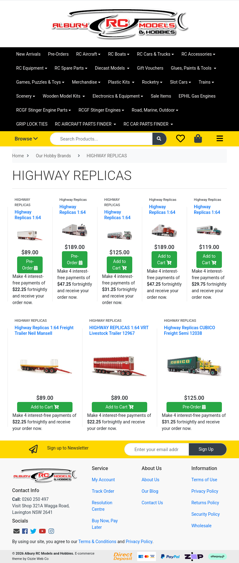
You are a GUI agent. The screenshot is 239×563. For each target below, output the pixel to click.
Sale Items (161, 96)
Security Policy (205, 514)
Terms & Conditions (97, 541)
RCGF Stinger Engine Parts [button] (42, 110)
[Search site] (159, 138)
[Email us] (16, 531)
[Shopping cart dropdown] (198, 139)
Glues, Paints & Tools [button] (192, 68)
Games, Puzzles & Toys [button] (38, 82)
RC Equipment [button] (30, 68)
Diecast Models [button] (110, 68)
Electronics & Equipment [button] (115, 96)
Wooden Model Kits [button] (62, 96)
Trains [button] (204, 82)
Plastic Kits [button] (119, 82)
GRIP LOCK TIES (32, 124)
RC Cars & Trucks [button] (153, 54)
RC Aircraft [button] (86, 54)
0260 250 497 (30, 499)
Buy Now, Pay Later (105, 524)
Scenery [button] (24, 96)
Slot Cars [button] (178, 82)
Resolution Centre (102, 506)
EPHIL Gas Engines (197, 96)
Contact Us (152, 502)
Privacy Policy (204, 491)
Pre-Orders (58, 54)
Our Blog (150, 491)
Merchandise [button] (84, 82)
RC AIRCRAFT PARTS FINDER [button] (84, 124)
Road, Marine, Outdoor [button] (153, 110)
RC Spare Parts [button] (69, 68)
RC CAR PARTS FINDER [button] (146, 124)
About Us (150, 479)
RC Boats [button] (117, 54)
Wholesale (201, 525)
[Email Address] (156, 449)
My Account (103, 479)
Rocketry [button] (150, 82)
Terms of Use (204, 479)
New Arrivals (28, 54)
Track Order (103, 491)
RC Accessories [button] (196, 54)
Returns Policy (205, 502)
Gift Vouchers (150, 68)
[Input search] (101, 138)
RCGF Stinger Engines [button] (99, 110)
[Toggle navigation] (220, 138)
